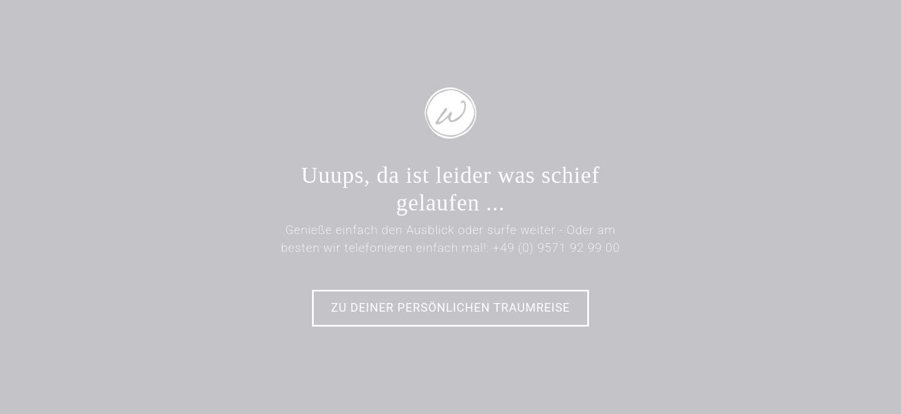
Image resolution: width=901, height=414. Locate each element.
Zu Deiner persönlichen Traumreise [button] (450, 308)
